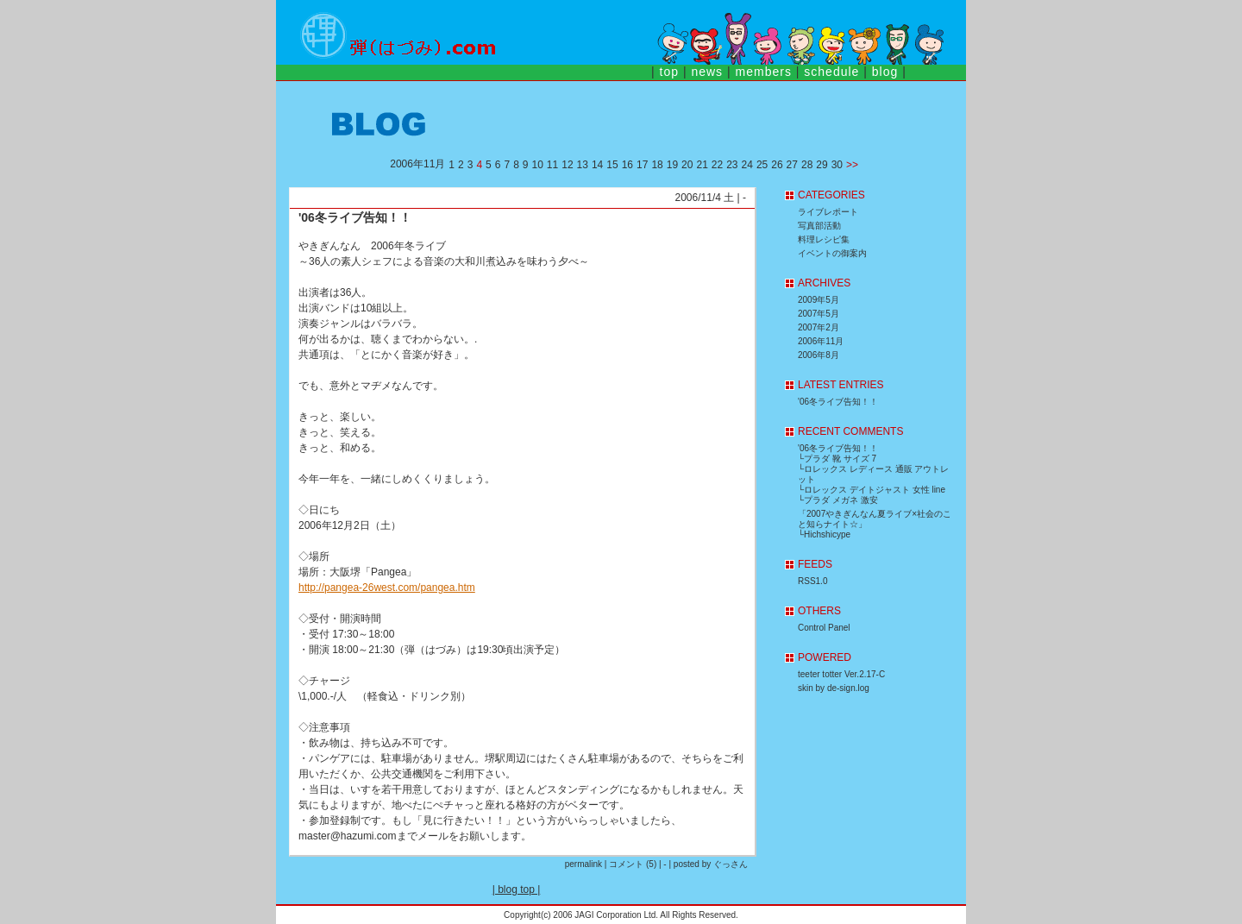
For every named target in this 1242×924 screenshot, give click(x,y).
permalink (583, 864)
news (707, 72)
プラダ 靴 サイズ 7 (840, 458)
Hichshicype (827, 534)
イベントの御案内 (832, 253)
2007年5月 (818, 313)
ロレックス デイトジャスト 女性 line (874, 489)
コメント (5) (632, 864)
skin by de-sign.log (833, 688)
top (669, 72)
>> (852, 165)
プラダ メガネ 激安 (841, 500)
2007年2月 (818, 327)
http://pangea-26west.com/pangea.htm (386, 587)
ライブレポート (828, 212)
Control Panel (824, 627)
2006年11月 (821, 341)
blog (885, 72)
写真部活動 (819, 225)
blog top (516, 889)
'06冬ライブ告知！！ (354, 217)
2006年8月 (818, 355)
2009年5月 (818, 300)
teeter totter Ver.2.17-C (841, 674)
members (764, 72)
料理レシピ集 (824, 239)
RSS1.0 (812, 581)
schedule (831, 72)
